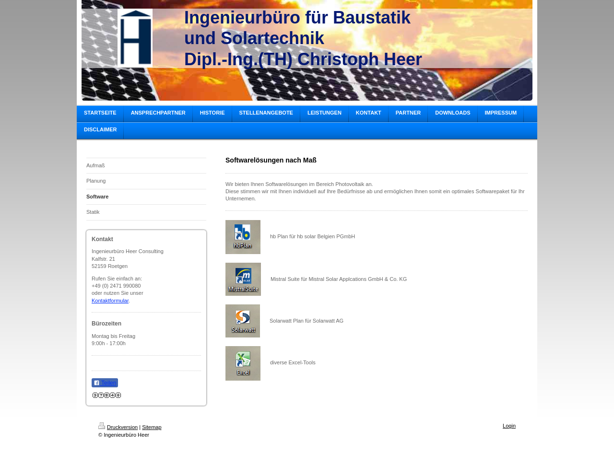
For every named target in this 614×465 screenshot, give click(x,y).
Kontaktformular (110, 300)
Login (509, 426)
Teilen (105, 383)
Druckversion (118, 427)
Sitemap (151, 427)
